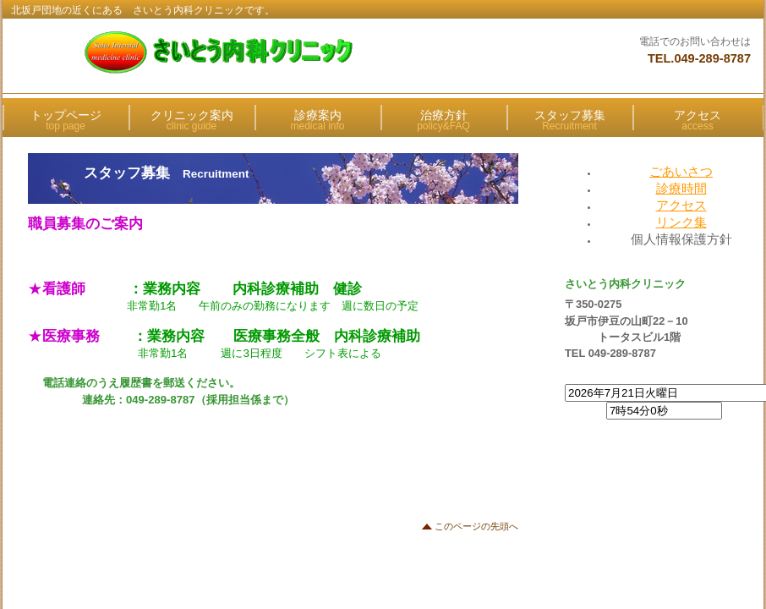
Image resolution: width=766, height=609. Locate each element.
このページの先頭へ (476, 526)
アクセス (681, 205)
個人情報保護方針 (681, 239)
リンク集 (681, 222)
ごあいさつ (681, 171)
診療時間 (681, 188)
